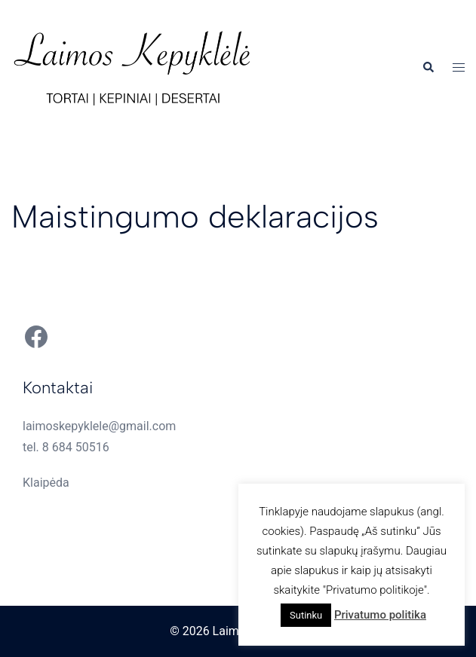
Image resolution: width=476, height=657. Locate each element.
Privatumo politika (380, 615)
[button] (428, 68)
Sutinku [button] (306, 615)
